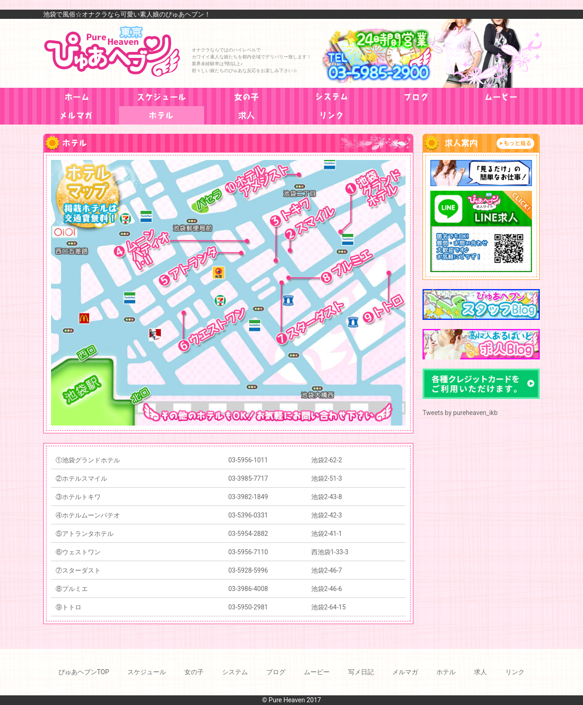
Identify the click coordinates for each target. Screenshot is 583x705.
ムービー (317, 672)
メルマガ (405, 672)
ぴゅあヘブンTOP (83, 672)
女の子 (194, 672)
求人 (480, 672)
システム (235, 672)
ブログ (276, 672)
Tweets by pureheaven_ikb (460, 412)
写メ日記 (361, 672)
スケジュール (146, 672)
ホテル (446, 672)
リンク (515, 672)
